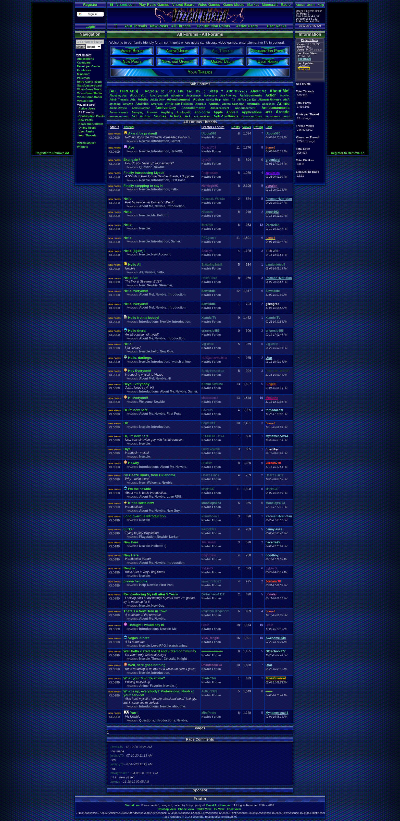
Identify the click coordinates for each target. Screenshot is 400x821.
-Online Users (87, 127)
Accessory (210, 95)
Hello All (134, 264)
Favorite (156, 686)
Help (320, 5)
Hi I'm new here (135, 410)
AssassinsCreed (252, 116)
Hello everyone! (135, 291)
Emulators (84, 70)
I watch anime (181, 361)
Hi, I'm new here (135, 436)
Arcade (283, 112)
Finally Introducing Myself (143, 173)
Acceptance (193, 95)
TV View (219, 809)
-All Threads (86, 112)
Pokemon (83, 77)
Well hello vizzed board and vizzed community (159, 651)
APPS (268, 112)
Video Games (209, 5)
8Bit (181, 91)
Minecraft (270, 5)
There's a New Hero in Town (145, 611)
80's (198, 91)
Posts (235, 127)
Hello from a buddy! (143, 318)
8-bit (190, 91)
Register (90, 5)
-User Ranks (86, 131)
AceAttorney (228, 95)
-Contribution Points (91, 116)
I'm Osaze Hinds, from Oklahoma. (149, 475)
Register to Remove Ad (52, 153)
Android (200, 103)
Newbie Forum (211, 137)
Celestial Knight (176, 658)
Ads (132, 99)
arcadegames (118, 116)
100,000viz (151, 91)
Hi (169, 378)
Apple (218, 112)
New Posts (159, 26)
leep (213, 91)
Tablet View (203, 809)
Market (253, 5)
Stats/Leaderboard (89, 85)
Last (269, 127)
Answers (152, 112)
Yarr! (134, 713)
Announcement (220, 108)
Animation (268, 104)
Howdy (133, 463)
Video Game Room (89, 97)
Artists (175, 116)
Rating (258, 127)
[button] (90, 14)
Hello (127, 199)
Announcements (275, 108)
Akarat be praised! (142, 133)
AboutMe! (280, 91)
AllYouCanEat (246, 99)
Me (153, 215)
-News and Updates (90, 123)
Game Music (233, 5)
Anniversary (165, 108)
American (157, 104)
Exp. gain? (131, 160)
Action (271, 95)
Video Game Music (89, 89)
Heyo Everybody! (137, 384)
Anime (283, 103)
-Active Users (86, 108)
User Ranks (276, 26)
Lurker (128, 529)
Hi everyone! (138, 398)
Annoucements (193, 108)
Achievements (251, 95)
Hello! (128, 344)
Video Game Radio (89, 93)
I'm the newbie (139, 489)
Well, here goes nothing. (147, 665)
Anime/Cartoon (141, 108)
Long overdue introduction (144, 516)
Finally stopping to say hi (143, 186)
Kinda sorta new (141, 503)
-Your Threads (87, 135)
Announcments (118, 112)
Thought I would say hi (146, 625)
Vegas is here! (139, 638)
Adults (143, 99)
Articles (159, 116)
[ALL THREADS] (123, 91)
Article (145, 116)
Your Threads (135, 26)
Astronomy (272, 116)
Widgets (82, 146)
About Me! (146, 294)
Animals (253, 104)
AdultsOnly (157, 99)
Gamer (175, 141)
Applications (85, 58)
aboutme (177, 95)
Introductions (149, 321)
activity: (285, 95)
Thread (128, 127)
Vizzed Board (183, 5)
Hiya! (127, 449)
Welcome (145, 401)
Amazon (128, 104)
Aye (131, 147)
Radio (286, 5)
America (141, 104)
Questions (146, 720)
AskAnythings (226, 116)
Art (134, 116)
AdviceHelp (213, 99)
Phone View (186, 809)
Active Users (247, 26)
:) (204, 91)
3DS (171, 91)
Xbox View (234, 809)
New (142, 285)
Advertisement (179, 99)
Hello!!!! (176, 151)
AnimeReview (118, 108)
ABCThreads (236, 91)
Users (311, 5)
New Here (131, 555)
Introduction (160, 141)
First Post (178, 180)
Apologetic (184, 112)
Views (246, 127)
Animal (213, 104)
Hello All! (130, 278)
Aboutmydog (118, 95)
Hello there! (137, 331)
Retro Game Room (89, 81)
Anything (167, 112)
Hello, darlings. (140, 358)
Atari (286, 116)
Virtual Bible (85, 100)
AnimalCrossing (233, 103)
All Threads (181, 26)
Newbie (144, 141)
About (300, 5)
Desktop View (167, 809)
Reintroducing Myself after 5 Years (150, 594)
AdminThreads (118, 99)
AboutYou (138, 95)
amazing (115, 103)
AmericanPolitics (179, 104)
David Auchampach (219, 805)
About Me (146, 206)
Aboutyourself (159, 95)
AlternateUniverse (269, 99)
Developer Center (88, 66)
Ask (188, 116)
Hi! (125, 423)
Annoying (137, 112)
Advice (198, 99)
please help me (135, 581)
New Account (161, 254)
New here (130, 542)
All (233, 99)
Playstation (147, 536)
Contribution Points (213, 26)
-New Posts (85, 119)
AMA (286, 99)
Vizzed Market (86, 142)
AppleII (232, 112)
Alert (226, 99)
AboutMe (258, 91)
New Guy (166, 351)
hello (174, 189)
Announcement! (245, 107)
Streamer (165, 285)
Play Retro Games (154, 5)
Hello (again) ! (134, 251)
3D (163, 91)
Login (90, 26)
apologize (202, 112)
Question (145, 167)
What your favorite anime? (144, 678)
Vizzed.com (125, 5)
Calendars (84, 62)
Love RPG (174, 496)
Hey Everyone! (139, 371)
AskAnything (202, 116)
